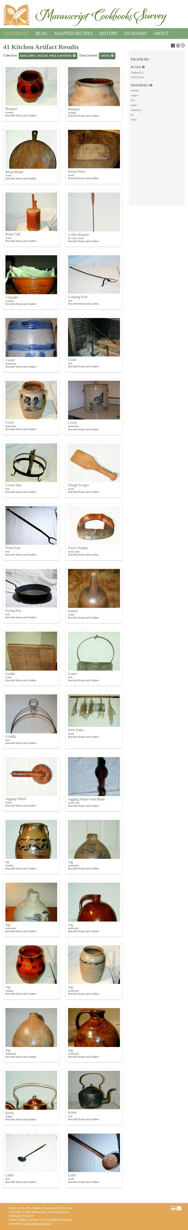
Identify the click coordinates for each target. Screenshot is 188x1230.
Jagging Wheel (15, 799)
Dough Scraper (78, 485)
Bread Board (14, 172)
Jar (7, 862)
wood (134, 119)
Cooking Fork (77, 297)
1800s (107, 55)
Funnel (73, 611)
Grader (10, 674)
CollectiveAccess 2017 (38, 1223)
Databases (16, 32)
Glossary (135, 32)
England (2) (137, 72)
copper (134, 95)
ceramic (135, 90)
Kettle (9, 1113)
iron (133, 100)
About (161, 32)
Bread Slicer (76, 171)
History (108, 32)
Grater (72, 674)
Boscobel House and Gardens (48, 55)
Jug (70, 862)
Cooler (10, 360)
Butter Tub (12, 234)
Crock (9, 422)
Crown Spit (13, 485)
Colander (11, 297)
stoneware (136, 109)
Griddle (10, 736)
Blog (41, 32)
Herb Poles (75, 730)
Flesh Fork (12, 548)
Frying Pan (13, 610)
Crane (72, 359)
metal (134, 105)
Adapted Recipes (73, 32)
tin (132, 114)
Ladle (9, 1175)
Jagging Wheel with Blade (86, 799)
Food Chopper (78, 548)
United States (138, 77)
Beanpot (11, 109)
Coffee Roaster (78, 234)
